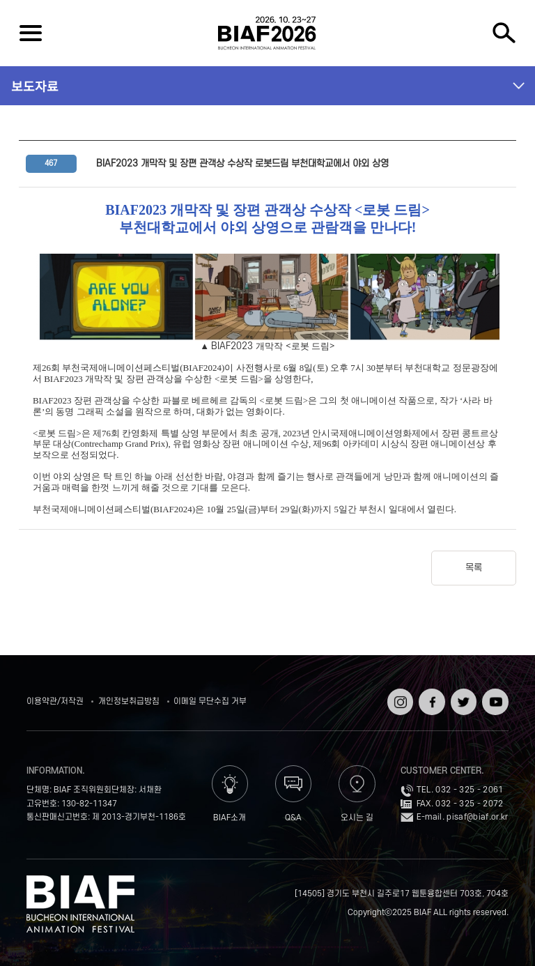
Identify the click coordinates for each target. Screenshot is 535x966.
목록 (473, 567)
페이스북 (430, 698)
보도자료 (35, 86)
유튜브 (493, 693)
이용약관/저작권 (55, 701)
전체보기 (30, 33)
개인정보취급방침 (129, 701)
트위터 (462, 693)
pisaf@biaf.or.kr (477, 817)
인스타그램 (398, 698)
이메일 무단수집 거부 (210, 701)
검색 (504, 33)
